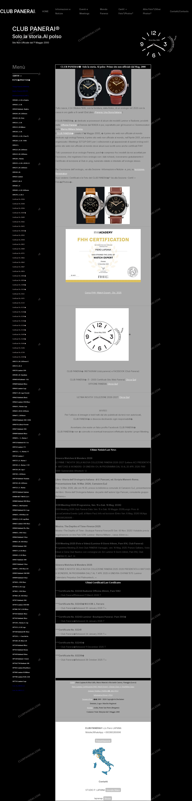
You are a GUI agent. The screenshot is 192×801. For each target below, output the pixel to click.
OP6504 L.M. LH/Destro (19, 113)
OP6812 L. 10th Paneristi (20, 505)
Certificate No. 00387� (19, 213)
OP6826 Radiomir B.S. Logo (20, 510)
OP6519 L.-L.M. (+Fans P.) (20, 136)
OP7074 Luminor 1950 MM (20, 605)
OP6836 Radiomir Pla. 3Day (20, 528)
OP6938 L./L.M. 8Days (19, 555)
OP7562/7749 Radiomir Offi (20, 663)
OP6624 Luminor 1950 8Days (21, 402)
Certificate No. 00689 (18, 249)
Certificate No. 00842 (18, 258)
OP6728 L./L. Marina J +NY (21, 465)
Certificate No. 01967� (19, 357)
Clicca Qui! (131, 379)
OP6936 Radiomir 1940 (19, 546)
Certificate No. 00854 (18, 271)
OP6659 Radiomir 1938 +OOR (21, 420)
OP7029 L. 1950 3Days (19, 582)
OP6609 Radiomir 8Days (19, 384)
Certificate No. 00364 (18, 208)
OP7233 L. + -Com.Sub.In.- (20, 636)
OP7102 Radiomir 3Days (19, 618)
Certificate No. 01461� (19, 343)
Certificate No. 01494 (18, 348)
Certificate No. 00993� (19, 280)
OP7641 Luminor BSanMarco (21, 668)
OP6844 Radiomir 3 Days (20, 537)
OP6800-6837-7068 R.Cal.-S (20, 496)
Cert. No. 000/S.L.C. (18, 690)
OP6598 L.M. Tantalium (19, 375)
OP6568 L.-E (16, 186)
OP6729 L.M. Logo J (18, 469)
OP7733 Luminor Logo (19, 681)
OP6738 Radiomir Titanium (20, 478)
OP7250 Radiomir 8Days (19, 645)
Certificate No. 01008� (19, 285)
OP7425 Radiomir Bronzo (20, 650)
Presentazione (103, 740)
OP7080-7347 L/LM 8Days (20, 609)
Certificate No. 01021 (18, 294)
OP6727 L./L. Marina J (19, 460)
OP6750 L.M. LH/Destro (19, 483)
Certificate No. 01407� (19, 334)
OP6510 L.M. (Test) (18, 118)
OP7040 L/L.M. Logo (18, 587)
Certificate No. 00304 (18, 199)
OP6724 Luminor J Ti (19, 447)
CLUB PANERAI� (65, 133)
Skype (107, 798)
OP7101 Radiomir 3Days (19, 614)
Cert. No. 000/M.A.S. (18, 686)
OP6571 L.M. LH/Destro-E (20, 361)
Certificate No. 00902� (19, 276)
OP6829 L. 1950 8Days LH (20, 514)
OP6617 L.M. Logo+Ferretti (20, 393)
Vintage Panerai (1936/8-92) (20, 86)
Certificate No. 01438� (19, 339)
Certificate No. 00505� (19, 231)
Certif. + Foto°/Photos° (125, 11)
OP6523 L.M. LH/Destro (19, 154)
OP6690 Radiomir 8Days (19, 433)
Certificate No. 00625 (18, 244)
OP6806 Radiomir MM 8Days (21, 501)
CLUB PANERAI (18, 11)
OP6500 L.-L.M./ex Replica (20, 100)
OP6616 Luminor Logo (19, 388)
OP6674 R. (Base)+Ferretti (20, 424)
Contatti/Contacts (179, 11)
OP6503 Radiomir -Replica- (20, 109)
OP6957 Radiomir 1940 (19, 560)
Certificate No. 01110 (18, 303)
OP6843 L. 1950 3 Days (19, 532)
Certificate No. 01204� (19, 312)
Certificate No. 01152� (19, 307)
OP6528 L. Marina (18, 159)
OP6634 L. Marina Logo (19, 406)
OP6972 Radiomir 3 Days (20, 564)
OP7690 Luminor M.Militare (21, 672)
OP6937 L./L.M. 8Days (19, 551)
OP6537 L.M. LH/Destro (19, 168)
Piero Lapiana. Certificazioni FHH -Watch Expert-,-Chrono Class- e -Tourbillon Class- (103, 687)
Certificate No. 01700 (18, 352)
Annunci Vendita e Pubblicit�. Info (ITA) (103, 691)
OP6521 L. (15, 145)
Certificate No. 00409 (18, 217)
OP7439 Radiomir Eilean (19, 654)
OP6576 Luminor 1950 (19, 370)
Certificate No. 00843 (18, 262)
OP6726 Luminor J (18, 456)
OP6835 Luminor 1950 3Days (21, 523)
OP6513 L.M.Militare (18, 127)
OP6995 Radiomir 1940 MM (20, 573)
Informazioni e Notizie (62, 11)
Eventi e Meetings (84, 11)
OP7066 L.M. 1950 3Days (20, 596)
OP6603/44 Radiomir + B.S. (20, 379)
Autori (72, 682)
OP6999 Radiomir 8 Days (20, 578)
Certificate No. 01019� (19, 289)
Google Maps (113, 790)
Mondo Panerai (104, 11)
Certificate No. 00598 (18, 240)
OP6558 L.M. (16, 172)
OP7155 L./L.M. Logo (19, 627)
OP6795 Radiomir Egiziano (20, 492)
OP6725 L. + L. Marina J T (20, 451)
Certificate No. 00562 (18, 235)
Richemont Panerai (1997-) (20, 95)
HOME (45, 11)
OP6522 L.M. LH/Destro (19, 149)
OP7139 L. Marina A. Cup (20, 623)
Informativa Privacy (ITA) (103, 695)
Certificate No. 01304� (19, 321)
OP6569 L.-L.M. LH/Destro (20, 190)
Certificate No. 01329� (19, 330)
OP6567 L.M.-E (17, 181)
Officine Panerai (69, 125)
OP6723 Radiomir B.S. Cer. (20, 442)
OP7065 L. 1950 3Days (19, 591)
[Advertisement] (103, 669)
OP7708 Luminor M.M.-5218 (21, 677)
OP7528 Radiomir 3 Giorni (20, 659)
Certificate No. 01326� (19, 325)
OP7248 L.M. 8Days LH (19, 641)
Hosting (90, 708)
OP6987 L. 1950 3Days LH (20, 569)
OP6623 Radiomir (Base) (19, 397)
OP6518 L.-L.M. (17, 131)
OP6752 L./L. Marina (18, 487)
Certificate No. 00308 (18, 204)
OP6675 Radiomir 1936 (19, 429)
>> (87, 471)
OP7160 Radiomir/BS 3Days (20, 632)
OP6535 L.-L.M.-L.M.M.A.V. (21, 163)
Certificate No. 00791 (18, 253)
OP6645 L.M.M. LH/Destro (20, 411)
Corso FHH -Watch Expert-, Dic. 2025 (103, 292)
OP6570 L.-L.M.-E (18, 195)
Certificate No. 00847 (18, 267)
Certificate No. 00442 (18, 222)
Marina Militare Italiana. (72, 129)
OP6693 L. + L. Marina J (19, 438)
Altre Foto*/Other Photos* (152, 11)
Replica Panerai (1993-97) (20, 91)
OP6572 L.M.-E (17, 366)
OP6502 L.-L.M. (17, 104)
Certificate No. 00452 (18, 226)
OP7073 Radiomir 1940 (19, 600)
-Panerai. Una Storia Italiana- (108, 112)
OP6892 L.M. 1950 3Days (20, 542)
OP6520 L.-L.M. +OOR (19, 140)
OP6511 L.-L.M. (17, 122)
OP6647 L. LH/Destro (19, 415)
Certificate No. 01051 (18, 298)
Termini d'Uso (87, 699)
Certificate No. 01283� (19, 316)
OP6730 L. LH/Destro (19, 474)
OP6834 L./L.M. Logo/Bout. (20, 519)
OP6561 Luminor (17, 177)
